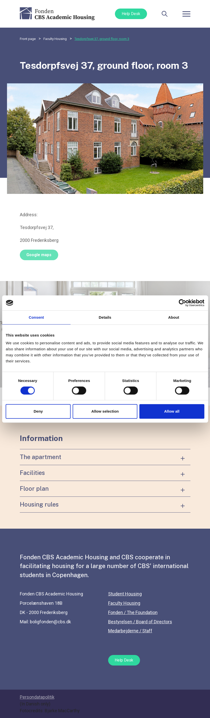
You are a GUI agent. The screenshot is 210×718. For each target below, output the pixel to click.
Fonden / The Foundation (133, 612)
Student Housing (125, 593)
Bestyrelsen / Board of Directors (140, 621)
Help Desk (131, 13)
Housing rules (39, 504)
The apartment (40, 457)
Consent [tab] (36, 317)
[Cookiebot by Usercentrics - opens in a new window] (182, 303)
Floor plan (34, 488)
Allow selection (105, 411)
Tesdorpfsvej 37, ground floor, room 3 (102, 39)
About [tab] (173, 317)
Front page (28, 39)
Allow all (171, 411)
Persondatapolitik (37, 697)
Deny (38, 411)
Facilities (32, 472)
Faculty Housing (55, 39)
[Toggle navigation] (186, 14)
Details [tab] (105, 317)
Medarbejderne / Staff (130, 630)
